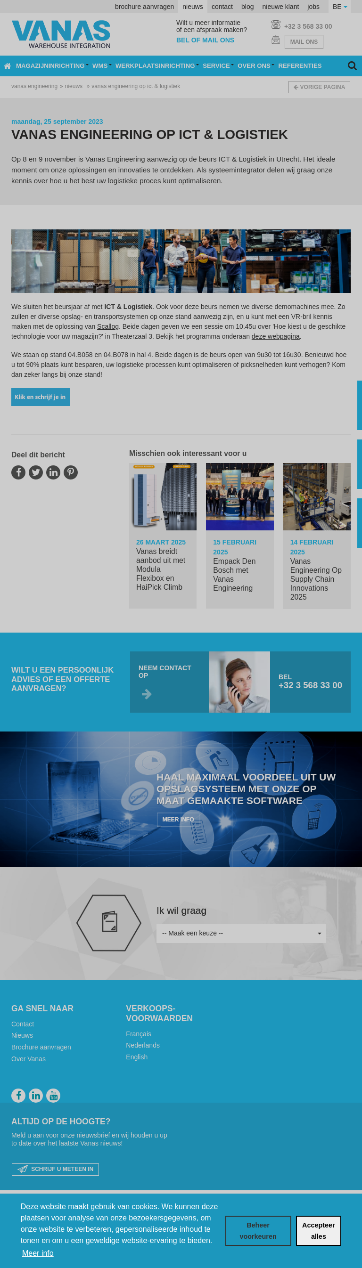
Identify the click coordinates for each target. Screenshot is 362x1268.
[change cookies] (258, 1231)
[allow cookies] (319, 1231)
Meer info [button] (38, 1253)
